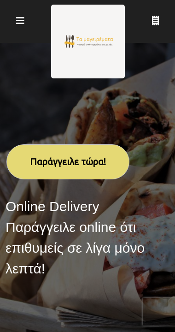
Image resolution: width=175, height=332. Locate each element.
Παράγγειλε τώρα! (68, 161)
